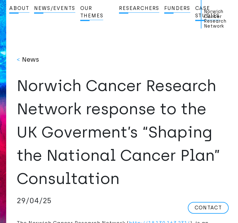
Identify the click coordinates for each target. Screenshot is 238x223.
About (19, 8)
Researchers (139, 8)
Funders (177, 8)
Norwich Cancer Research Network (215, 18)
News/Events (54, 8)
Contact (208, 208)
